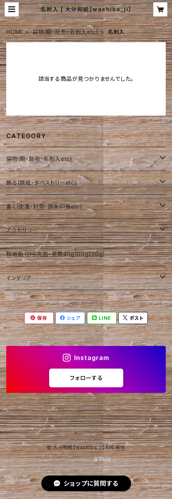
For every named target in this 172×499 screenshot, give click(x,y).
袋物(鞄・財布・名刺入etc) (65, 32)
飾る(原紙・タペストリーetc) (41, 182)
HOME (14, 32)
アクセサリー (22, 230)
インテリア (19, 277)
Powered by (86, 460)
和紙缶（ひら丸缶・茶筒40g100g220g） (56, 254)
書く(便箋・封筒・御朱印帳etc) (44, 206)
